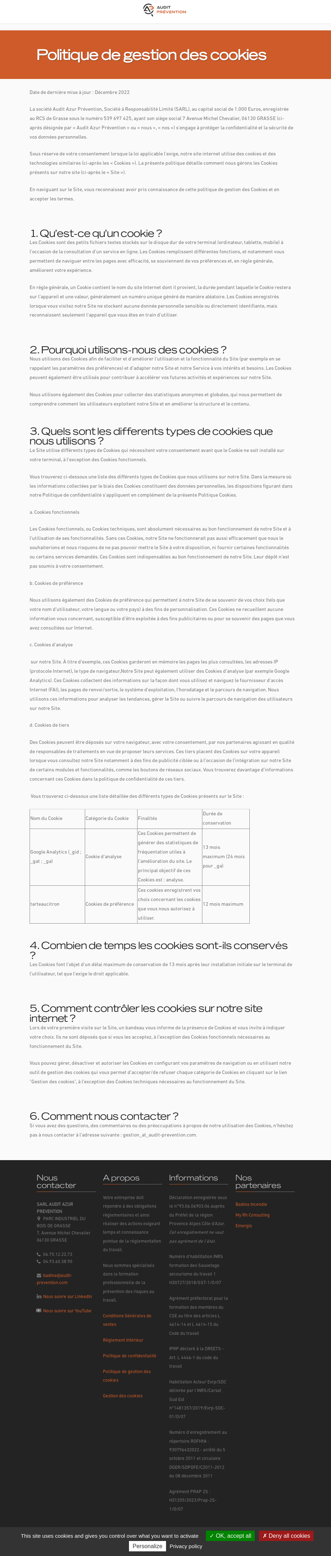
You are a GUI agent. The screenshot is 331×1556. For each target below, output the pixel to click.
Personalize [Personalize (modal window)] (147, 1546)
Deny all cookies (286, 1536)
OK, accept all (230, 1536)
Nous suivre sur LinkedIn (67, 1296)
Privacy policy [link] (186, 1546)
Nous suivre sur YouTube (67, 1311)
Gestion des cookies (123, 1396)
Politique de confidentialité (129, 1356)
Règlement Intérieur (123, 1340)
